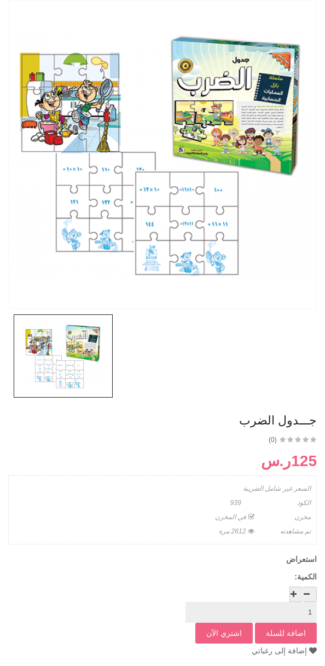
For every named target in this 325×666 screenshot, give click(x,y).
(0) (273, 440)
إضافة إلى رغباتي (284, 650)
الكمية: (305, 576)
